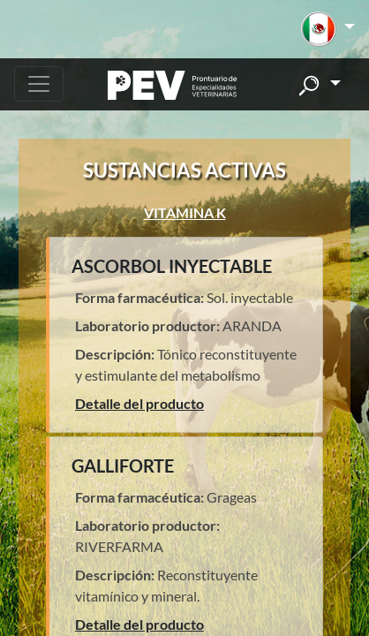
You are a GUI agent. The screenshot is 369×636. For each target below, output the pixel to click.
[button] (328, 29)
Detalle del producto (139, 403)
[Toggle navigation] (39, 84)
